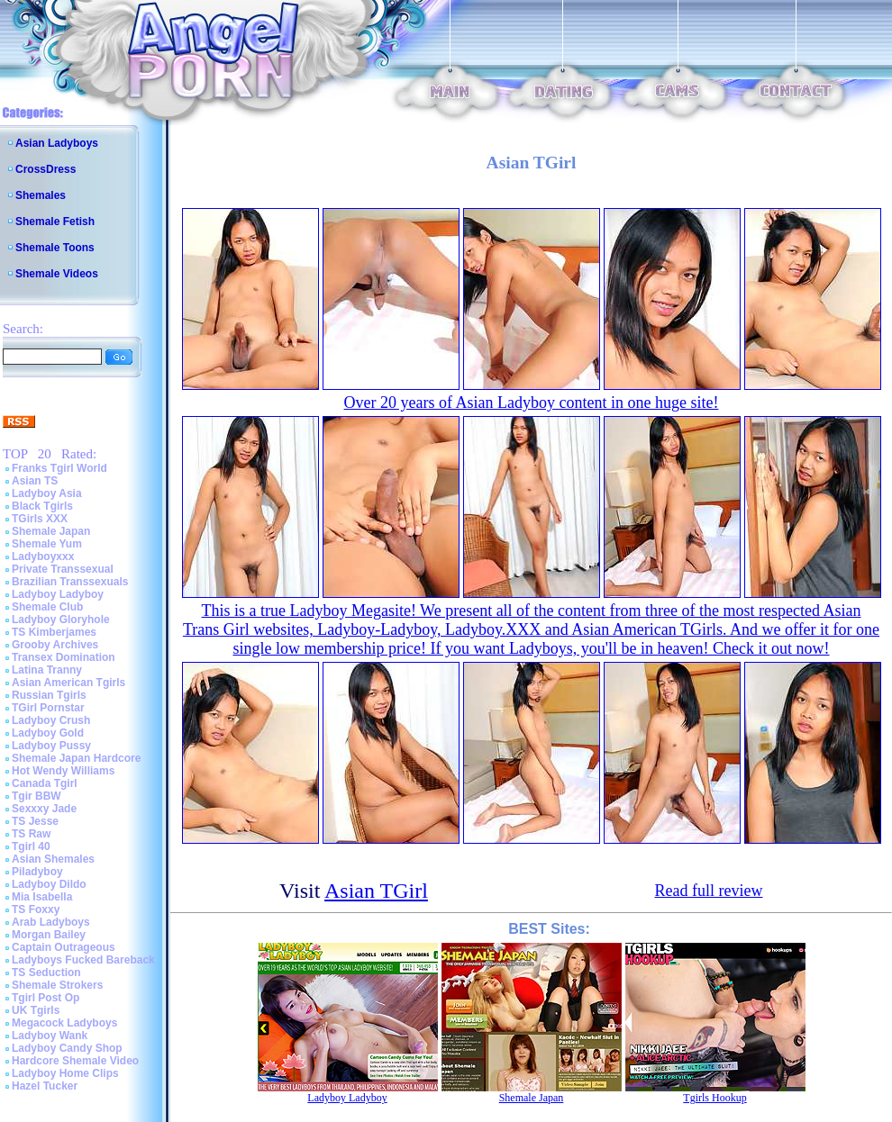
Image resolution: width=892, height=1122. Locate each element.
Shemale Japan (51, 531)
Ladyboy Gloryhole (61, 619)
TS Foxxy (35, 909)
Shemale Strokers (57, 985)
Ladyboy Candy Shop (67, 1048)
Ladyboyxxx (43, 556)
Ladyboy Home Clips (65, 1073)
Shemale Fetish (55, 221)
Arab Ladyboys (51, 922)
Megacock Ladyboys (64, 1023)
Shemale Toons (55, 247)
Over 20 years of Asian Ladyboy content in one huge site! (531, 403)
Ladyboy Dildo (49, 884)
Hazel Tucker (44, 1086)
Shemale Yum (47, 544)
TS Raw (31, 834)
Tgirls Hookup (714, 1097)
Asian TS (35, 481)
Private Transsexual (63, 569)
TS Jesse (35, 821)
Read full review (709, 891)
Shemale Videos (56, 273)
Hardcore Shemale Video (75, 1060)
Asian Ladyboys (56, 143)
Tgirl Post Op (45, 997)
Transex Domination (63, 657)
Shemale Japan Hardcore (76, 758)
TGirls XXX (40, 518)
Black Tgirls (42, 506)
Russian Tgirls (49, 695)
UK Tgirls (35, 1010)
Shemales (40, 195)
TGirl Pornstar (48, 707)
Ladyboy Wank (49, 1035)
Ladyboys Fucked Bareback (83, 960)
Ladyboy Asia (47, 493)
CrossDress (45, 169)
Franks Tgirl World (59, 468)
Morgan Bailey (49, 934)
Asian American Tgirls (68, 682)
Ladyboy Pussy (51, 745)
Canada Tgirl (44, 783)
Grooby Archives (55, 644)
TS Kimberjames (54, 632)
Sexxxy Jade (44, 808)
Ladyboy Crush (51, 720)
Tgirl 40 (31, 846)
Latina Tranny (47, 670)
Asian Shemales (53, 859)
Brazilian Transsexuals (70, 581)
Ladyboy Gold (48, 733)
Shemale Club (47, 607)
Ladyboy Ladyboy (58, 594)
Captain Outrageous (63, 947)
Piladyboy (37, 871)
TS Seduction (46, 972)
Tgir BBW (36, 796)
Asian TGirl (376, 890)
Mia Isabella (42, 897)
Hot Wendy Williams (63, 771)
